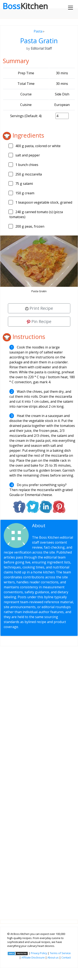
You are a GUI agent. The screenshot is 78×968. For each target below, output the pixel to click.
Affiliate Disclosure (33, 957)
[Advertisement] (39, 779)
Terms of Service (60, 953)
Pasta (38, 31)
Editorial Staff (48, 528)
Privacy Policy (39, 953)
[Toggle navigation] (71, 8)
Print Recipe (39, 308)
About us (53, 957)
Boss (25, 6)
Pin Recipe (39, 321)
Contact (66, 957)
